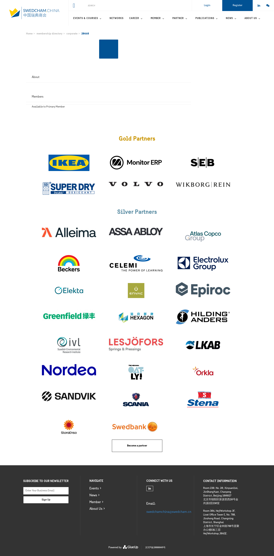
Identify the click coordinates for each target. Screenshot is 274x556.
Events (94, 488)
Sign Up (46, 500)
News (229, 18)
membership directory (49, 34)
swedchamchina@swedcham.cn (168, 512)
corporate (71, 34)
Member (156, 18)
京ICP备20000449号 (155, 547)
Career (134, 18)
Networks (116, 18)
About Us (95, 509)
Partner (178, 18)
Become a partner (137, 446)
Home (29, 34)
